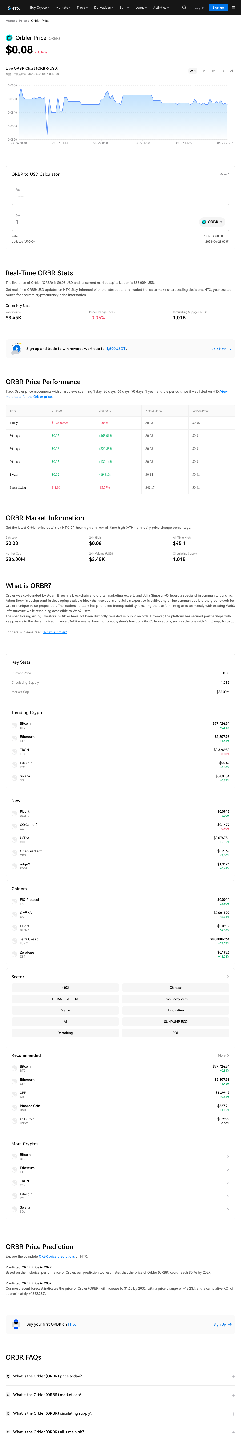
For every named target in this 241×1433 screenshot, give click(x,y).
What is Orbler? (55, 632)
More (223, 174)
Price (23, 21)
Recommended (120, 1055)
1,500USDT (115, 348)
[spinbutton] (120, 196)
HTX (72, 1324)
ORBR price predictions (57, 1256)
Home (10, 21)
